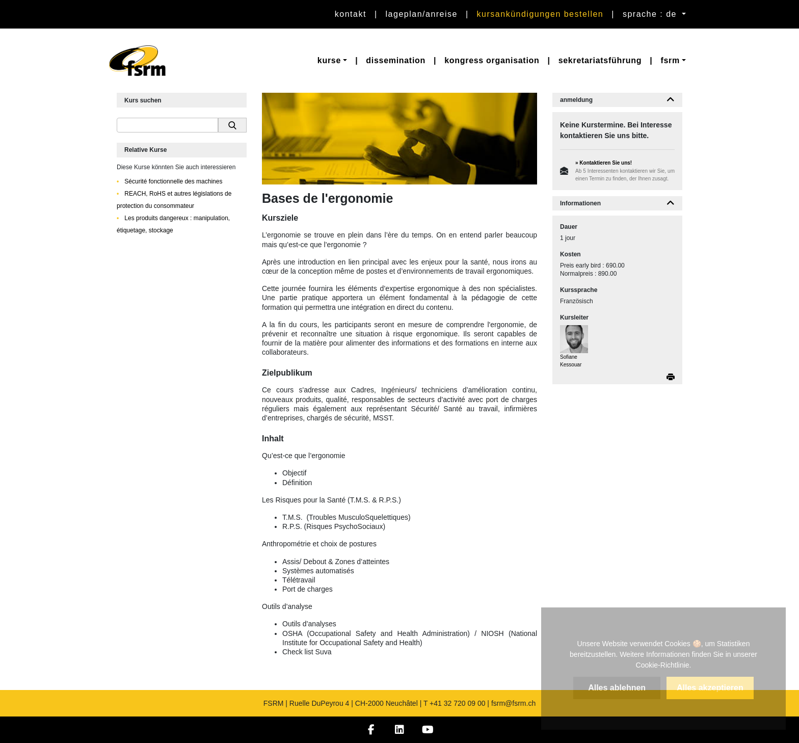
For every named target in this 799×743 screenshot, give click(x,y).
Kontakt (350, 14)
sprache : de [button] (651, 14)
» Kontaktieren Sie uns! (603, 163)
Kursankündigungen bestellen (540, 14)
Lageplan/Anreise (422, 14)
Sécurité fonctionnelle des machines (172, 181)
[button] (332, 60)
